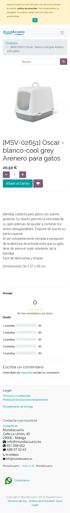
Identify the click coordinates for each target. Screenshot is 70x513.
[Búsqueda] (63, 61)
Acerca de (28, 465)
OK (35, 20)
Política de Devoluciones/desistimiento (25, 399)
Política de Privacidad (41, 501)
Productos (12, 43)
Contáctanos (16, 480)
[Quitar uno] (6, 174)
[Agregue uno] (22, 174)
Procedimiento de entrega (18, 406)
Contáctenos (10, 425)
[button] (38, 183)
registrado (27, 372)
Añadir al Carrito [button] (17, 183)
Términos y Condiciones (17, 395)
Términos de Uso (17, 501)
